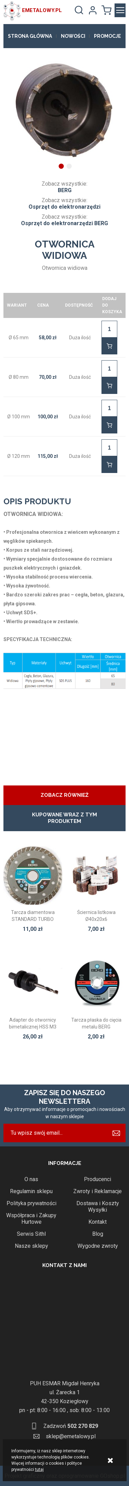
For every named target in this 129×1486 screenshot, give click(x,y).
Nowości (73, 36)
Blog (97, 1234)
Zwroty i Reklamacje (97, 1191)
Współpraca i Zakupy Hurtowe (31, 1218)
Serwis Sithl (31, 1234)
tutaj (39, 1469)
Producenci (97, 1179)
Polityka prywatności (31, 1203)
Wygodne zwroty (97, 1246)
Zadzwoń (70, 1426)
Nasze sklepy (31, 1246)
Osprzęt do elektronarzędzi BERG (64, 223)
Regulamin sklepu (31, 1191)
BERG (65, 190)
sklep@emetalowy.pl (71, 1436)
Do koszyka (109, 346)
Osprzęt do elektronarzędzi (64, 206)
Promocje (107, 36)
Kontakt (97, 1222)
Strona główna (30, 36)
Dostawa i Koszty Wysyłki (97, 1206)
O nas (31, 1179)
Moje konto (92, 10)
